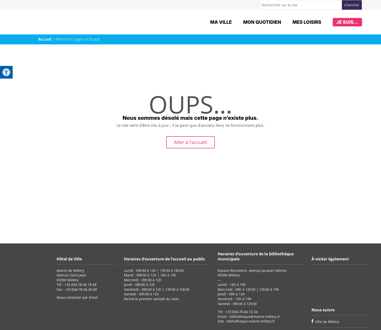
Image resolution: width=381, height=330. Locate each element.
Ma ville (221, 22)
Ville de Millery (327, 321)
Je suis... (347, 22)
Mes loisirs (307, 22)
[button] (6, 72)
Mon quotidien (262, 22)
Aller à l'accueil (190, 142)
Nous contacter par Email (77, 297)
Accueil (44, 39)
